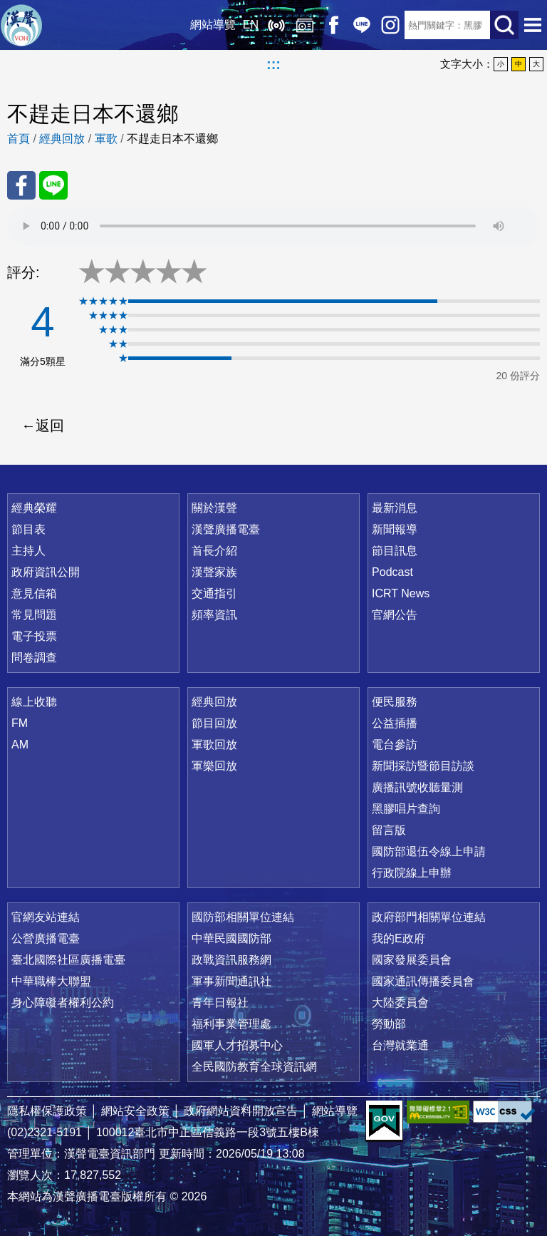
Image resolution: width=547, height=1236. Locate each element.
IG (390, 25)
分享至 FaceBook (21, 185)
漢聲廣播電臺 (21, 25)
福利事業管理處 (231, 1024)
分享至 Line (53, 185)
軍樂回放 (214, 766)
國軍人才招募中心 (237, 1045)
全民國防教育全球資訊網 (254, 1067)
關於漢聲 (214, 508)
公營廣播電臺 (45, 938)
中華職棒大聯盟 (51, 981)
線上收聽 (276, 25)
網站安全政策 (135, 1111)
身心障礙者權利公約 (62, 1002)
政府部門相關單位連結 (429, 917)
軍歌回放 (214, 744)
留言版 (389, 830)
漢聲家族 (214, 572)
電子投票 (34, 636)
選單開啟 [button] (533, 25)
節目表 (28, 529)
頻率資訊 (214, 615)
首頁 (18, 139)
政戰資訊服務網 (231, 960)
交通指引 (214, 593)
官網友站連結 (45, 917)
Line (362, 25)
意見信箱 (34, 593)
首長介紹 (214, 551)
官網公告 (394, 615)
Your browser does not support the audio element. (273, 226)
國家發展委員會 (412, 960)
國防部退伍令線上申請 (429, 851)
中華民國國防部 (231, 938)
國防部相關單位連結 (243, 917)
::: (273, 64)
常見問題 (34, 615)
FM (19, 723)
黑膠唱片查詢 (406, 809)
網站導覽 (213, 25)
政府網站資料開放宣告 (241, 1111)
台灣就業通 (400, 1045)
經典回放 (305, 25)
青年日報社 (220, 1002)
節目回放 (214, 723)
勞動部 (389, 1024)
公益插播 (394, 723)
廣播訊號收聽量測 (417, 787)
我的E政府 (398, 938)
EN (251, 25)
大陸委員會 (400, 1002)
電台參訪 (394, 744)
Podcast (392, 572)
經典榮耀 (34, 508)
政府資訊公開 (45, 572)
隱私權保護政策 (47, 1111)
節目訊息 (394, 551)
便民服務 (394, 702)
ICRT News (400, 593)
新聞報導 (394, 529)
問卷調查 (34, 658)
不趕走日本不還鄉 (172, 139)
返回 (50, 425)
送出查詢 (504, 25)
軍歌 (106, 139)
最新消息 (394, 508)
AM (19, 744)
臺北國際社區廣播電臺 (68, 960)
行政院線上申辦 (412, 873)
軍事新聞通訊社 (231, 981)
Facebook (333, 25)
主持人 (28, 551)
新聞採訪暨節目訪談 (423, 766)
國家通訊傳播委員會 (423, 981)
